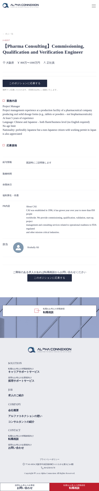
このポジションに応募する (25, 83)
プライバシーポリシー (49, 459)
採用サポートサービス (27, 379)
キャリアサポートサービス (27, 370)
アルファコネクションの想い (25, 416)
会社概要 (13, 410)
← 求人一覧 (8, 34)
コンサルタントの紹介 (21, 421)
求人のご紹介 (16, 395)
